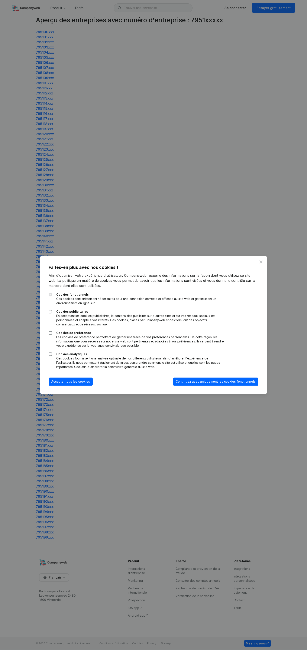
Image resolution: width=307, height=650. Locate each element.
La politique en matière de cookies (84, 280)
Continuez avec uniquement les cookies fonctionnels (216, 381)
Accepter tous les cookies (70, 381)
